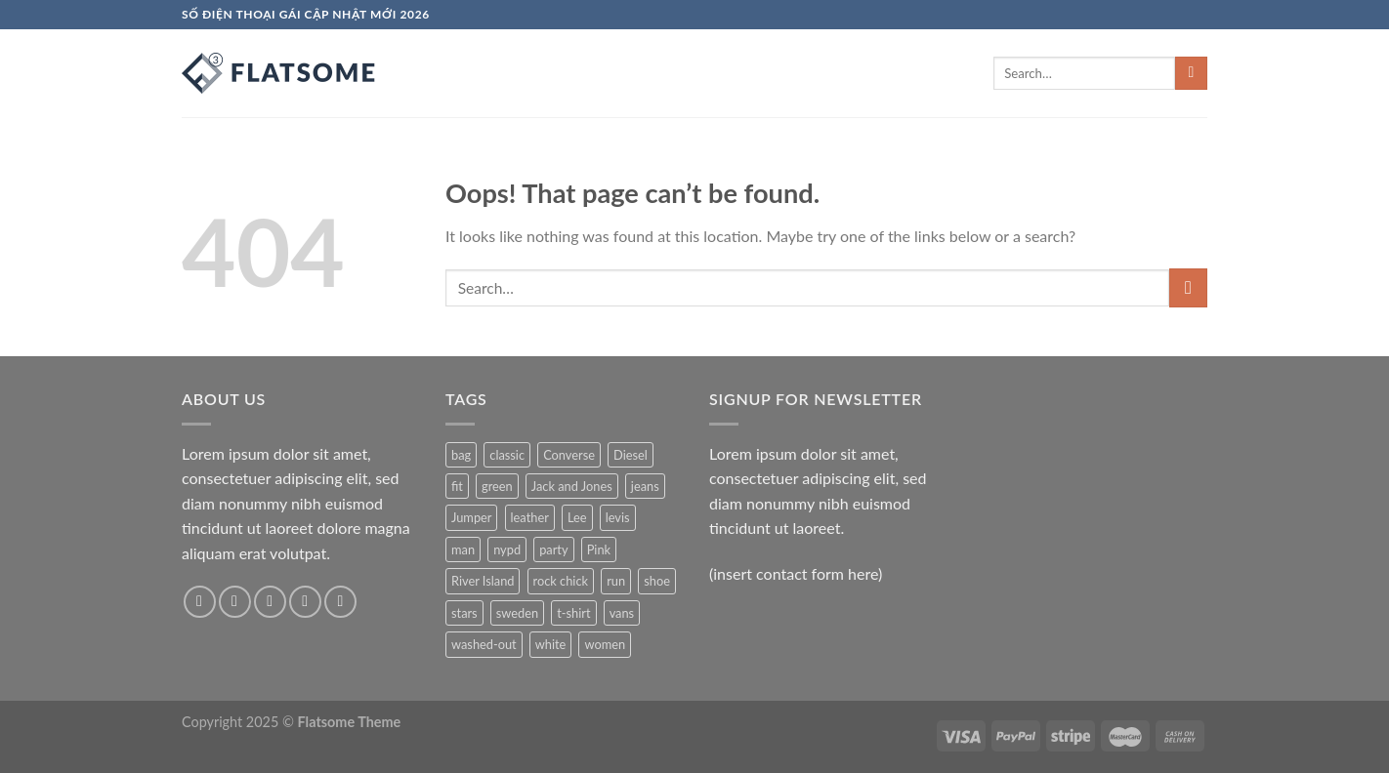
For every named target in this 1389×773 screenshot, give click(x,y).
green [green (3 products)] (497, 486)
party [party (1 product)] (553, 549)
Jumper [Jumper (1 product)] (471, 517)
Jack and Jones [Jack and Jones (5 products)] (571, 486)
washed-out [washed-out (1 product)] (484, 644)
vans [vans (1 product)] (622, 613)
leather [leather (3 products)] (530, 517)
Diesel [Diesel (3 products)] (630, 455)
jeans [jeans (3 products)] (645, 486)
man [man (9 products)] (463, 549)
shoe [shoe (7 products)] (657, 581)
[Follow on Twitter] (270, 602)
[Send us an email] (305, 602)
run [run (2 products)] (616, 581)
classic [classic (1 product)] (507, 455)
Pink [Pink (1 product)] (598, 549)
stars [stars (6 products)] (464, 613)
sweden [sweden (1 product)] (517, 613)
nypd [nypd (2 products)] (507, 549)
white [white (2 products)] (551, 644)
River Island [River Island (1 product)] (482, 581)
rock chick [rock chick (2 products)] (560, 581)
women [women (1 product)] (604, 644)
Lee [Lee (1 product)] (577, 517)
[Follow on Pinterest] (340, 602)
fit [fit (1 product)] (457, 486)
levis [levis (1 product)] (618, 517)
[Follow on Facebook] (200, 602)
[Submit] (1191, 73)
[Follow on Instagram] (235, 602)
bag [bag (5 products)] (461, 455)
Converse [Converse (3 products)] (569, 455)
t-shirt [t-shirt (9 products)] (573, 613)
